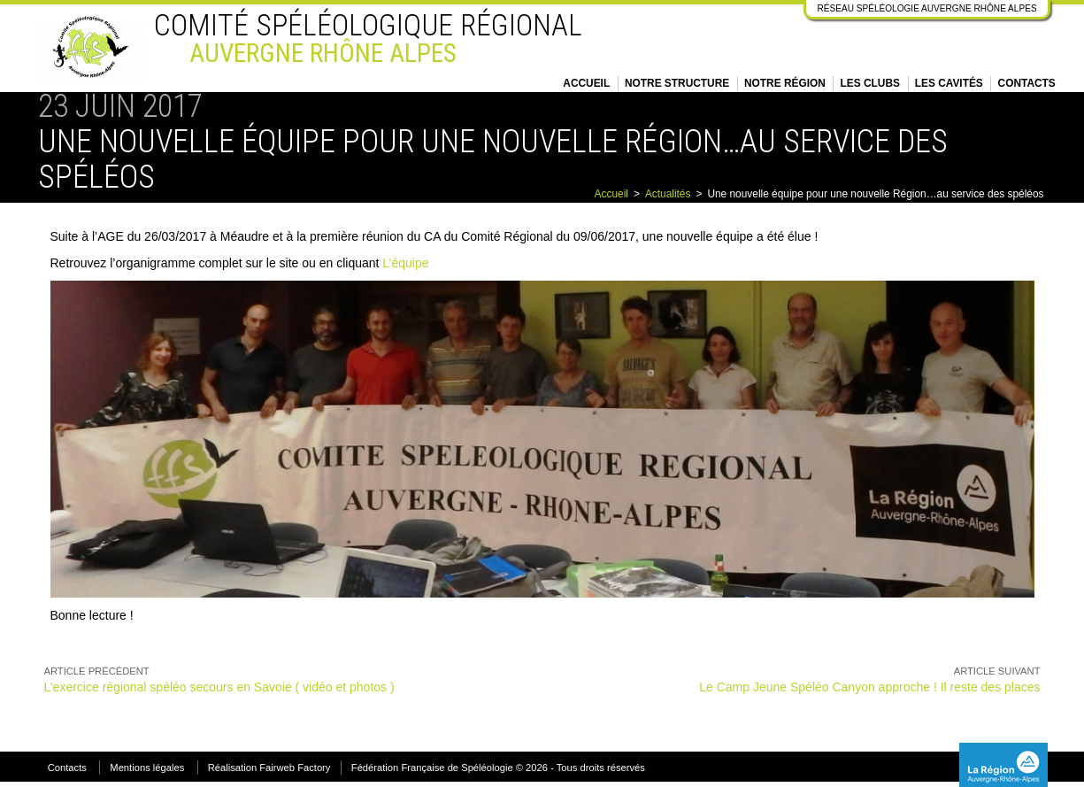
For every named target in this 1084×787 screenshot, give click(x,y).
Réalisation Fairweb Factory (269, 767)
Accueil (586, 83)
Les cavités (949, 83)
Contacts (1027, 83)
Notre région (785, 83)
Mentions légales (147, 767)
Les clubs (870, 83)
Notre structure (677, 83)
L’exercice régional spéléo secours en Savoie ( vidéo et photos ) (219, 687)
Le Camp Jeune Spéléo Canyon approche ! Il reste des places (869, 687)
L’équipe (405, 263)
